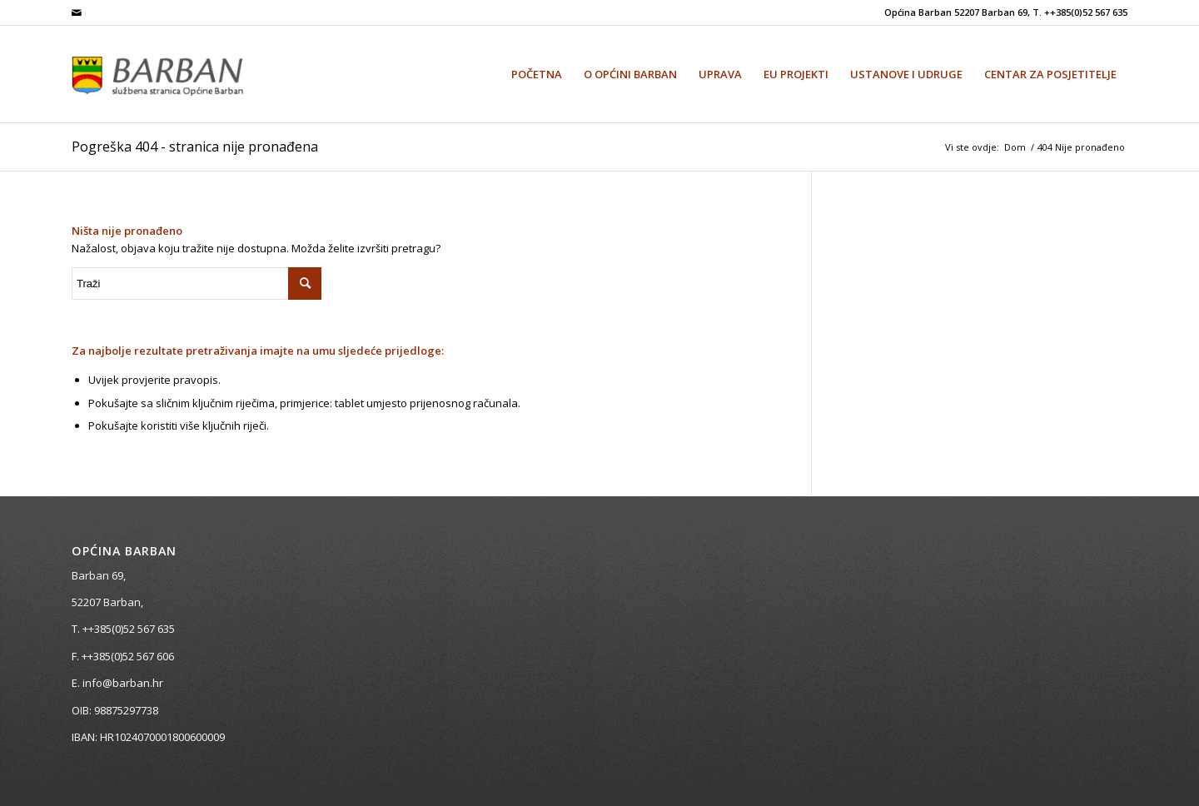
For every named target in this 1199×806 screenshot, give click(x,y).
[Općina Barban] (177, 74)
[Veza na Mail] (76, 12)
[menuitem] (536, 74)
